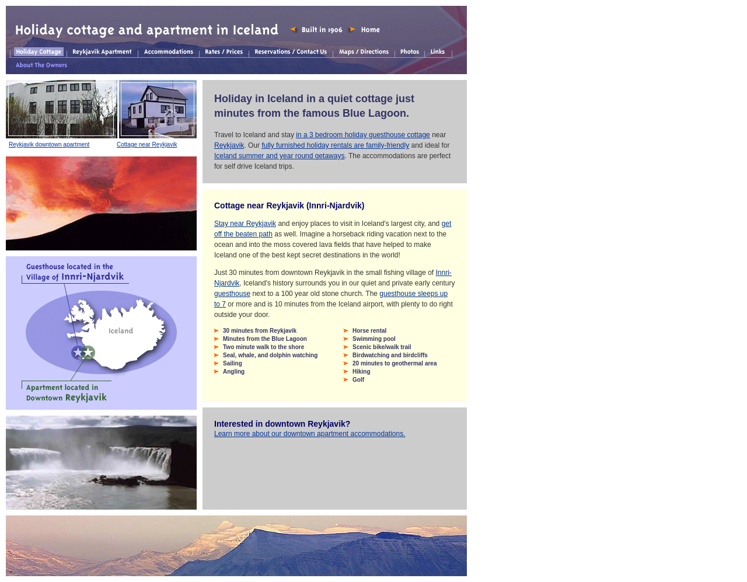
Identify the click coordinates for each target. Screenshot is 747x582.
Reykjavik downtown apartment (49, 144)
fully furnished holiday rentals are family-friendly (335, 145)
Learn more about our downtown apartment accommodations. (310, 434)
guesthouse (232, 294)
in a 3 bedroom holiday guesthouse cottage (363, 135)
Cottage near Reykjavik (147, 144)
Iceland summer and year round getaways (279, 156)
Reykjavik (229, 145)
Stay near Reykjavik (245, 223)
